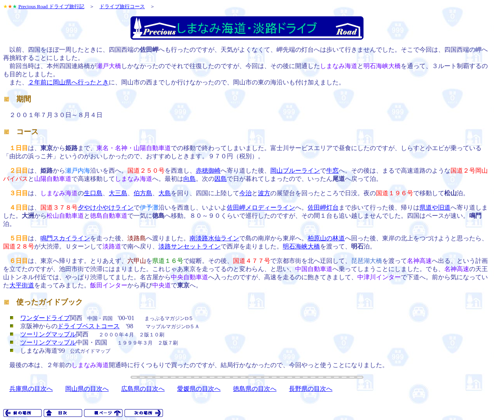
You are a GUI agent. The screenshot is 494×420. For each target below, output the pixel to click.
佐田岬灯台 (323, 207)
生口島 (93, 193)
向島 (189, 178)
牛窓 (332, 170)
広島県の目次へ (143, 388)
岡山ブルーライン (295, 170)
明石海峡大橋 (301, 246)
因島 (220, 178)
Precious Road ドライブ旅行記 (51, 6)
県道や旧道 (435, 207)
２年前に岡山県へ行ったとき (68, 82)
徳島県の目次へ (255, 388)
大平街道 (21, 285)
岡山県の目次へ (87, 388)
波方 (264, 193)
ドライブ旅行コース (122, 6)
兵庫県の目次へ (31, 388)
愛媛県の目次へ (199, 388)
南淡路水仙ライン (214, 238)
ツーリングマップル (48, 334)
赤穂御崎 (208, 170)
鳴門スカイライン (65, 238)
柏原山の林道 (326, 238)
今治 (245, 193)
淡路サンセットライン (189, 246)
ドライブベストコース (88, 326)
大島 (164, 193)
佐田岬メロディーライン (261, 207)
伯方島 (143, 193)
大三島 (118, 193)
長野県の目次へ (310, 388)
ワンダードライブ (45, 318)
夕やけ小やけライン (106, 207)
